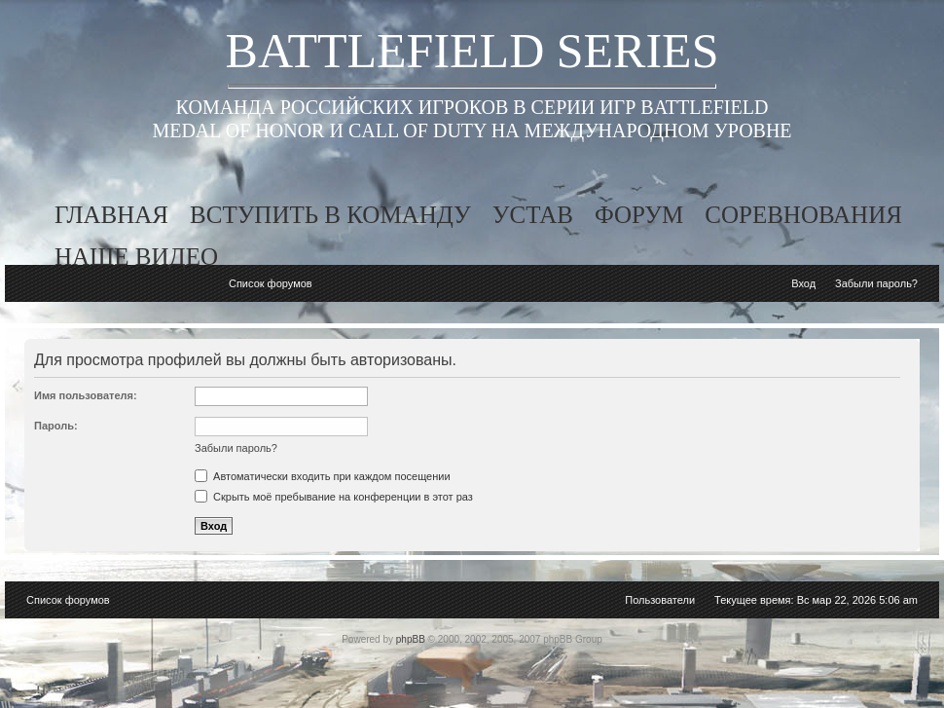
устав (532, 215)
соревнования (803, 215)
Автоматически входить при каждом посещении (323, 476)
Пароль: (56, 425)
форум (639, 215)
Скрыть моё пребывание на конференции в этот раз (334, 497)
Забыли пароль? (876, 283)
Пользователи (660, 600)
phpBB (410, 639)
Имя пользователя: (85, 395)
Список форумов (270, 283)
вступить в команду (330, 215)
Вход (803, 283)
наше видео (136, 256)
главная (111, 215)
